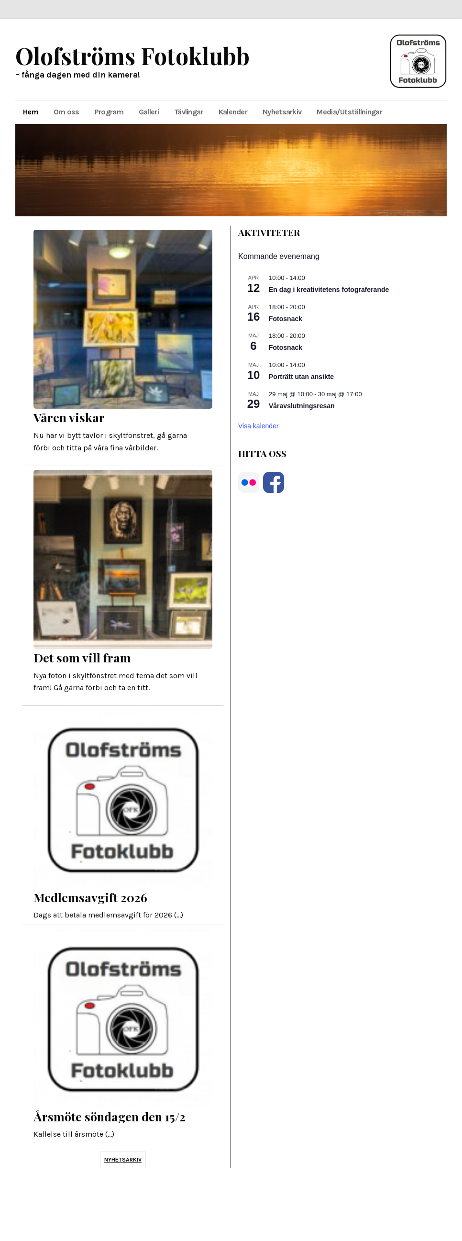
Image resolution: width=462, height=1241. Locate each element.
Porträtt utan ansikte (301, 376)
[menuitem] (30, 112)
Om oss (66, 111)
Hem (30, 111)
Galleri (149, 111)
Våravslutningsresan (302, 406)
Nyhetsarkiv (282, 111)
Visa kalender (258, 426)
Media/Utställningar (349, 111)
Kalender (233, 111)
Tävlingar (188, 111)
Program (109, 111)
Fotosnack (285, 319)
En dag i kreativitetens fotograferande (329, 289)
